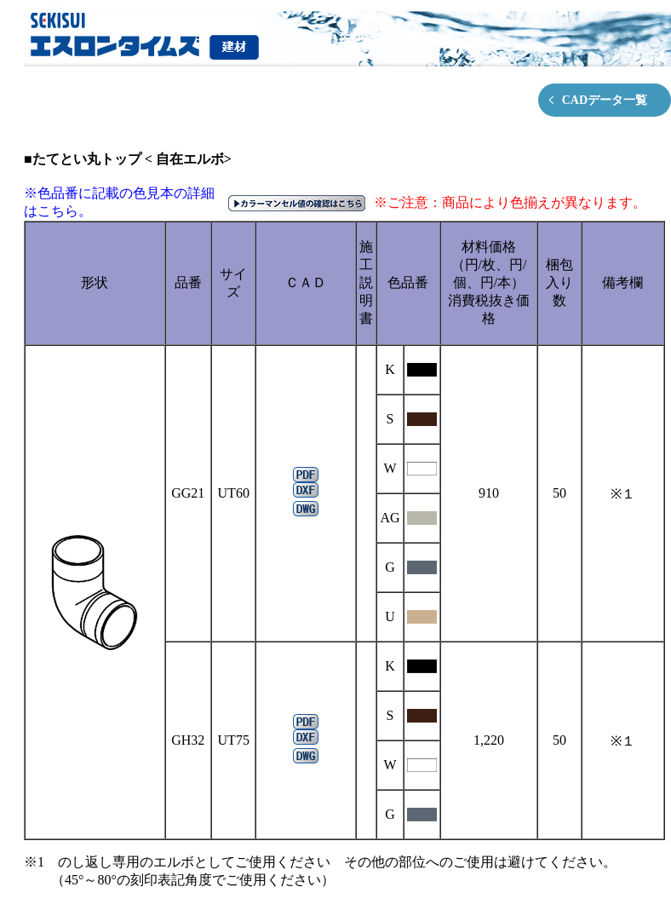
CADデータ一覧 (604, 100)
